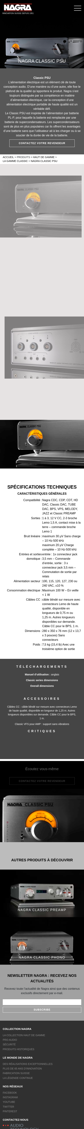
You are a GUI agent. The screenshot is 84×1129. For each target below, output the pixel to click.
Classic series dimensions (42, 680)
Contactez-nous (15, 1119)
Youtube (9, 1101)
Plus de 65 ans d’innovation (22, 1068)
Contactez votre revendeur (42, 143)
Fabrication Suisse (16, 1073)
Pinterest (10, 1111)
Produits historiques (18, 1049)
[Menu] (77, 8)
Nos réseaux (13, 1086)
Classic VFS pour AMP (28, 724)
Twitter (8, 1106)
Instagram (10, 1097)
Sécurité (9, 1044)
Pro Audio (10, 1039)
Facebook (10, 1092)
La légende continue (18, 1077)
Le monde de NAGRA (18, 1057)
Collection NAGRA (17, 1028)
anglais (55, 674)
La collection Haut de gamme (24, 1035)
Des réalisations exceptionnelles (28, 1063)
